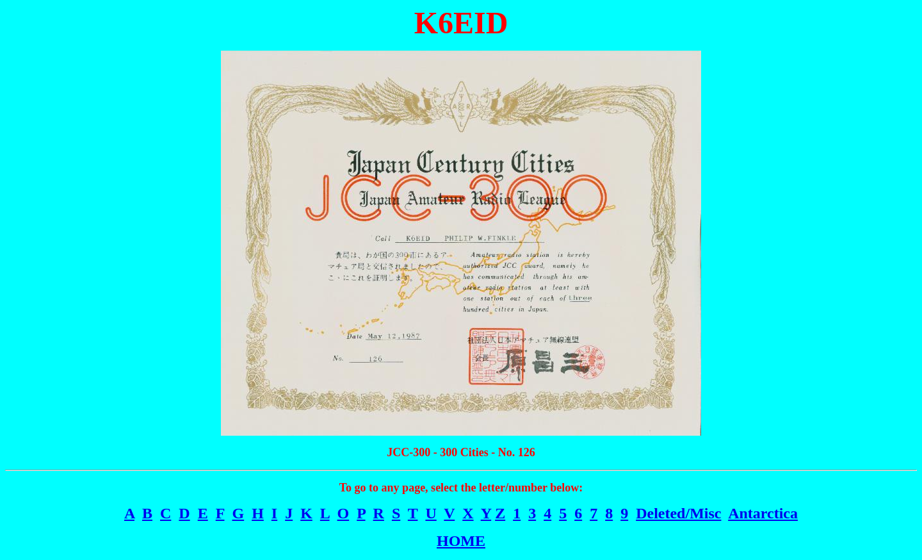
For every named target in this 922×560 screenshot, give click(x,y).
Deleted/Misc (678, 513)
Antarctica (763, 513)
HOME (461, 540)
